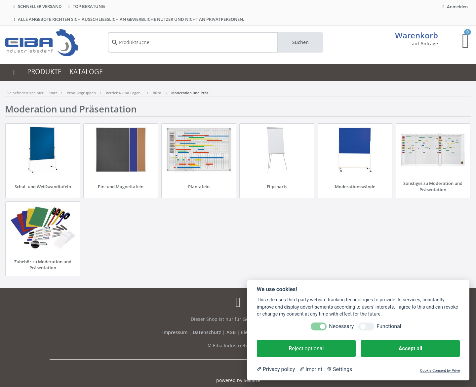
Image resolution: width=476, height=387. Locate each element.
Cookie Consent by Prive (440, 370)
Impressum (175, 332)
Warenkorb (416, 35)
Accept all (410, 348)
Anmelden (454, 7)
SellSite (252, 380)
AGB (231, 332)
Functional (389, 326)
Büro (157, 92)
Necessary (341, 326)
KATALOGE (86, 71)
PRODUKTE (44, 71)
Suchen (300, 42)
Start (53, 92)
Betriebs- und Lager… (124, 92)
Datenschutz (207, 332)
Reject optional (306, 348)
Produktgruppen (81, 92)
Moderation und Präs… (191, 92)
